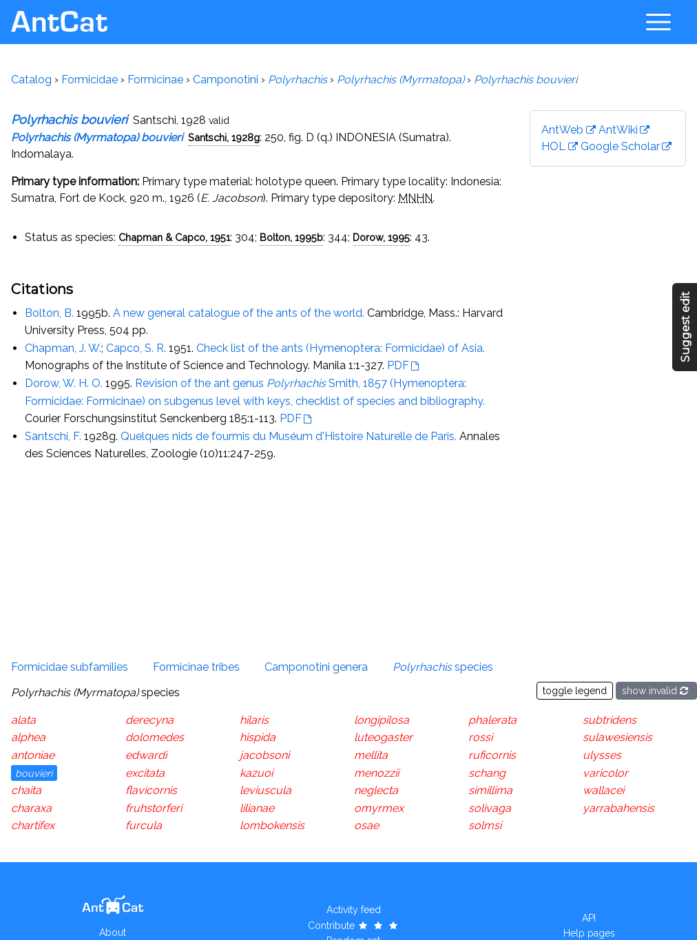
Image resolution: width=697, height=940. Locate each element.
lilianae (257, 808)
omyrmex (379, 808)
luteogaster (383, 737)
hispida (257, 737)
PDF (398, 365)
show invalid (656, 690)
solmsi (484, 825)
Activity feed (353, 909)
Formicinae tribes (196, 666)
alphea (28, 737)
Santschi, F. (53, 436)
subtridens (609, 720)
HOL (553, 146)
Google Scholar (620, 146)
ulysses (602, 755)
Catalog (31, 79)
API (589, 917)
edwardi (146, 755)
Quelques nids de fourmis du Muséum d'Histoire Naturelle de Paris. (289, 436)
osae (366, 825)
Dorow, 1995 (381, 237)
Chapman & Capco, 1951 (174, 237)
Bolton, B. (49, 313)
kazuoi (256, 773)
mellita (371, 755)
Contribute (353, 925)
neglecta (376, 790)
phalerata (492, 720)
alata (23, 720)
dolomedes (154, 737)
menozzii (376, 773)
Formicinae (155, 79)
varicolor (605, 773)
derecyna (149, 720)
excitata (145, 773)
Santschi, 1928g (224, 137)
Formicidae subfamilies (69, 666)
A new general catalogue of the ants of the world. (238, 313)
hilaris (254, 720)
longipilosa (381, 720)
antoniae (32, 755)
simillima (490, 790)
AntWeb (562, 129)
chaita (26, 790)
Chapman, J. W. (63, 348)
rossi (480, 737)
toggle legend (575, 690)
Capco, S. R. (136, 348)
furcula (143, 825)
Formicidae (89, 79)
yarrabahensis (618, 808)
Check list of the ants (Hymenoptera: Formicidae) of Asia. (340, 348)
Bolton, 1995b (291, 237)
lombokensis (272, 825)
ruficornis (492, 755)
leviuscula (265, 790)
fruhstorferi (153, 808)
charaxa (31, 808)
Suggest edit (685, 327)
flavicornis (151, 790)
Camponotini (225, 79)
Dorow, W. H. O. (64, 383)
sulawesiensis (617, 737)
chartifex (32, 825)
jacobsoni (264, 755)
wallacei (603, 790)
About (112, 932)
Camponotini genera (316, 666)
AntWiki (618, 129)
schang (487, 773)
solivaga (489, 808)
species (443, 666)
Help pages (589, 933)
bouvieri (33, 773)
